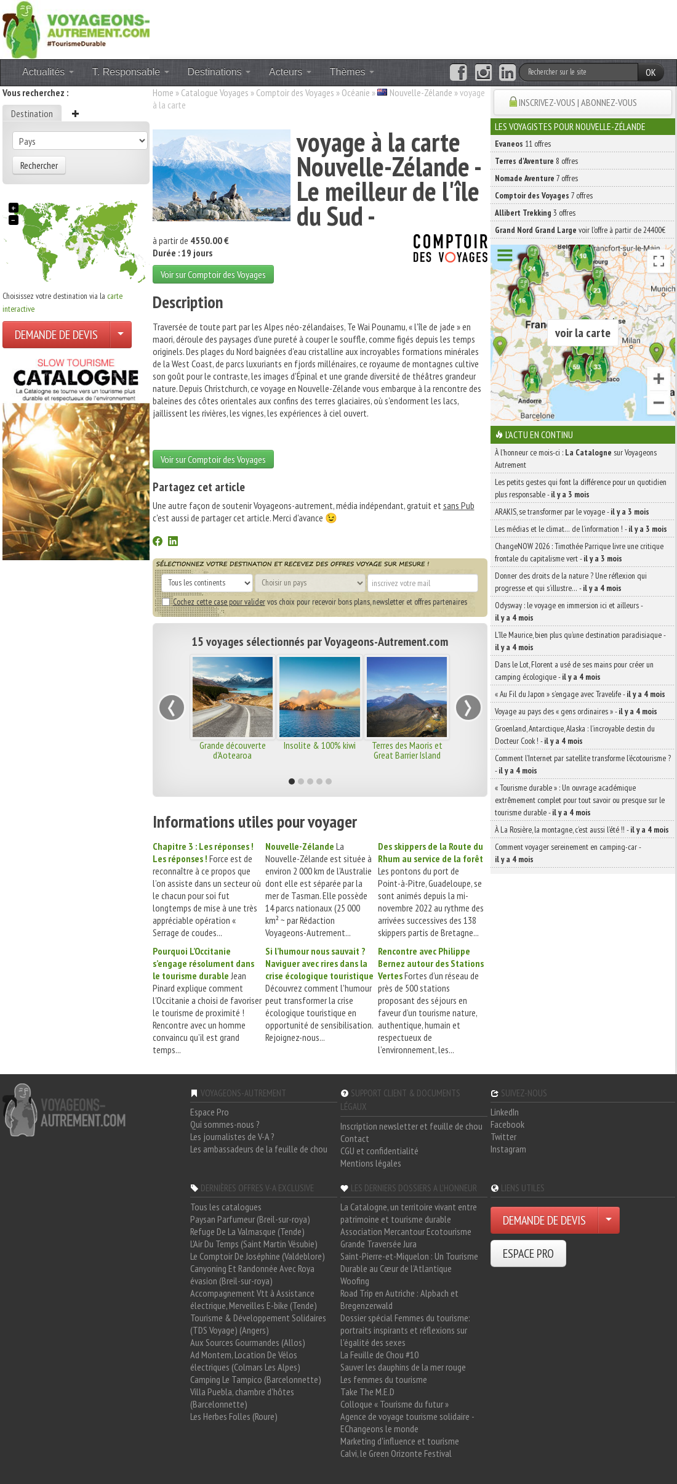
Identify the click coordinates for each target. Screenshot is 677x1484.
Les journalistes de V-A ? (232, 1136)
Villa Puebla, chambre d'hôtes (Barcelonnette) (242, 1397)
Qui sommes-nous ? (225, 1124)
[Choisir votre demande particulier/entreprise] (121, 334)
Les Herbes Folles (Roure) (234, 1416)
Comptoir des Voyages (295, 92)
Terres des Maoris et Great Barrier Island (407, 750)
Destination (32, 113)
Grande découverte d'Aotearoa (232, 750)
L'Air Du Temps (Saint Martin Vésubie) (254, 1243)
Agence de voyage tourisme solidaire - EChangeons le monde (407, 1422)
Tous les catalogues (226, 1207)
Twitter (503, 1136)
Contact (354, 1138)
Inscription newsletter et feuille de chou (411, 1126)
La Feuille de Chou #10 (379, 1354)
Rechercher (39, 165)
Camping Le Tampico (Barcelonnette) (255, 1379)
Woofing (354, 1280)
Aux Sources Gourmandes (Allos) (247, 1342)
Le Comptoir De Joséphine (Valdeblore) (257, 1256)
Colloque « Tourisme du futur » (394, 1404)
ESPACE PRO (528, 1254)
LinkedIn (505, 1112)
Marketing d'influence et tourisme (399, 1441)
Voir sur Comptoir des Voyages (213, 274)
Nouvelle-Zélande (421, 92)
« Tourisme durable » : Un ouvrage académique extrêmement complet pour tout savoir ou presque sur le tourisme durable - (580, 800)
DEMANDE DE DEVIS (56, 335)
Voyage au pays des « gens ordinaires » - (576, 711)
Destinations (219, 72)
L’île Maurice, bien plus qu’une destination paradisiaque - (580, 641)
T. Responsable (130, 72)
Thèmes (352, 72)
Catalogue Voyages (215, 92)
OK (651, 72)
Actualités (48, 72)
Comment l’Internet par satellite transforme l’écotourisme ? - (583, 764)
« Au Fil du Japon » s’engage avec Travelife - (580, 693)
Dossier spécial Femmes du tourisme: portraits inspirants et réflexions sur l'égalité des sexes (405, 1329)
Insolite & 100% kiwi (320, 745)
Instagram (508, 1149)
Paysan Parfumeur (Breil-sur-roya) (250, 1219)
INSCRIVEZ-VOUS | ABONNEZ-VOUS (578, 102)
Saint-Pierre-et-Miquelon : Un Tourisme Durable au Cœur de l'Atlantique (409, 1262)
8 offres (536, 160)
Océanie (356, 92)
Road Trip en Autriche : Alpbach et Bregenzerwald (399, 1299)
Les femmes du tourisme (383, 1379)
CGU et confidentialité (379, 1150)
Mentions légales (370, 1163)
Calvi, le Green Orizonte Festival (396, 1453)
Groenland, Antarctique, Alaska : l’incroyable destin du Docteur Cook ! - (575, 734)
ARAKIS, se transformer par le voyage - (572, 511)
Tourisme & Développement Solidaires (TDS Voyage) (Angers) (258, 1323)
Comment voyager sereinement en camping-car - (568, 853)
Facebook (507, 1124)
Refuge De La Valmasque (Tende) (247, 1231)
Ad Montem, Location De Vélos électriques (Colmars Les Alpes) (245, 1360)
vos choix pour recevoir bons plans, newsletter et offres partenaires (314, 601)
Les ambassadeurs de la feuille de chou (258, 1149)
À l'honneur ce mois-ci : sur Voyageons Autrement (576, 458)
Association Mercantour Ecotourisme (405, 1231)
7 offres (536, 178)
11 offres (523, 143)
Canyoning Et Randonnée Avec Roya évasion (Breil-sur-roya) (252, 1274)
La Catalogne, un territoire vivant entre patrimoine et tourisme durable (408, 1213)
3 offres (535, 212)
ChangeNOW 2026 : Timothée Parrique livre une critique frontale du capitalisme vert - (579, 552)
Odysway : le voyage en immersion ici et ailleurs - (569, 611)
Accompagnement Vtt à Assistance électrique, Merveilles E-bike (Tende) (253, 1299)
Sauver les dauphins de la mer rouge (403, 1367)
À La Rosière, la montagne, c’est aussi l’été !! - (582, 829)
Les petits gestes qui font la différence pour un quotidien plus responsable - (581, 488)
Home (163, 92)
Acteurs (290, 72)
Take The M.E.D (367, 1391)
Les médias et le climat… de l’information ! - (581, 528)
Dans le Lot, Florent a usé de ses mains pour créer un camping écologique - (574, 670)
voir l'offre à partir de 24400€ (580, 229)
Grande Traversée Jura (378, 1243)
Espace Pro (209, 1112)
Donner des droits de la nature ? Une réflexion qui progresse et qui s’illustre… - (571, 581)
